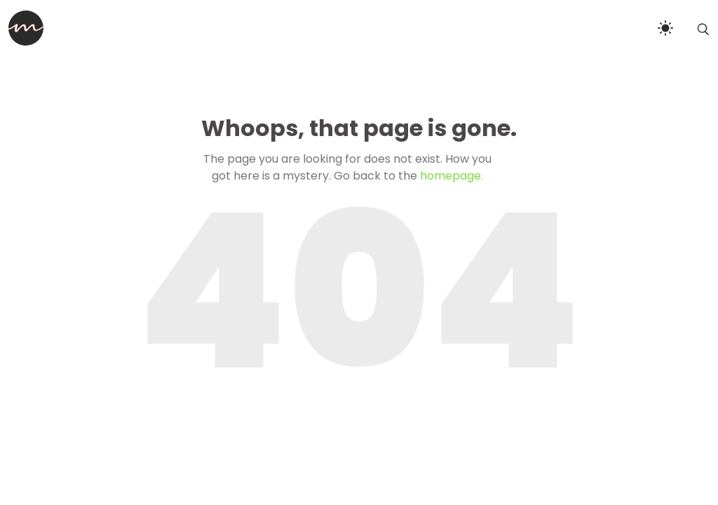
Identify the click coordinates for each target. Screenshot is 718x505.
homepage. (451, 176)
